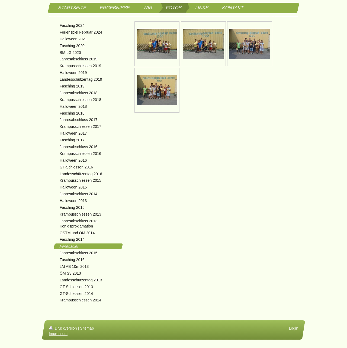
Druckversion (63, 328)
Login (293, 328)
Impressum (58, 333)
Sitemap (87, 328)
